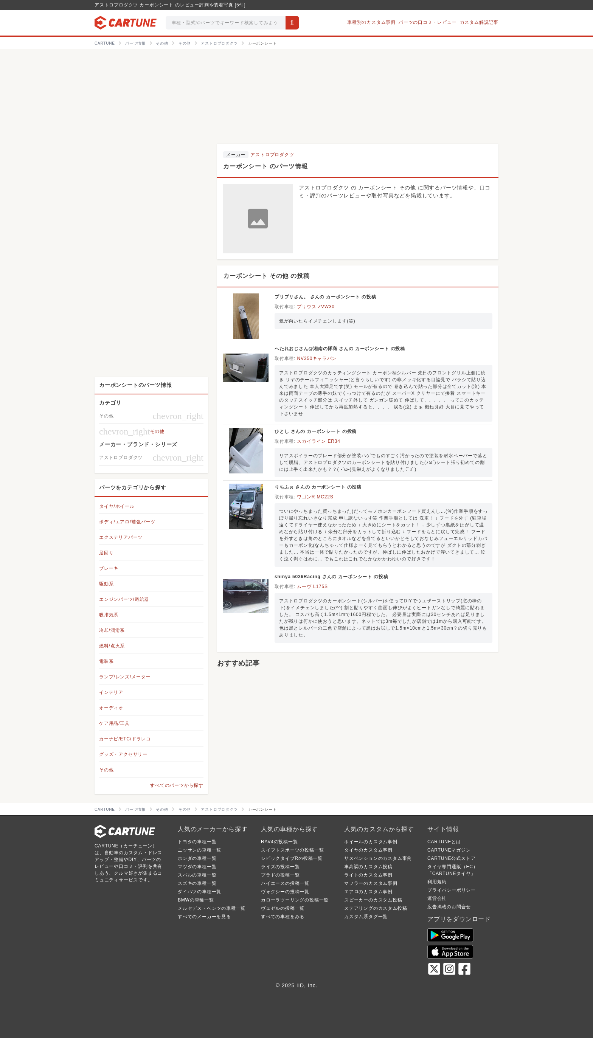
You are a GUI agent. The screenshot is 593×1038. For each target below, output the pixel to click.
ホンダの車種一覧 (197, 858)
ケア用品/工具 (114, 723)
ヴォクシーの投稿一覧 (285, 891)
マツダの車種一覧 (197, 866)
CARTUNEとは (444, 841)
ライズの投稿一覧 (280, 866)
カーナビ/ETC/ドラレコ (125, 739)
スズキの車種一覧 (197, 883)
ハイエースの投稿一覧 (285, 883)
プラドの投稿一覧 (280, 875)
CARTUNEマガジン (449, 850)
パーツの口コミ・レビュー (428, 22)
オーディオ (111, 708)
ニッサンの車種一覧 (199, 850)
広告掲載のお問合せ (449, 906)
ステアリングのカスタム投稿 (375, 908)
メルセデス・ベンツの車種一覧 (211, 908)
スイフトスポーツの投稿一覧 (292, 850)
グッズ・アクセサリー (123, 754)
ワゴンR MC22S (315, 497)
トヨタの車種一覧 (197, 841)
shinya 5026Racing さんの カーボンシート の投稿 (331, 576)
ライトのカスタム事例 (368, 875)
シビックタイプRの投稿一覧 (292, 858)
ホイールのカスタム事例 (370, 841)
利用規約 (437, 881)
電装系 (106, 661)
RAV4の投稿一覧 (279, 841)
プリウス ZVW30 (315, 306)
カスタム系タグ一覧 (366, 916)
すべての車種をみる (282, 916)
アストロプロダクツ (272, 154)
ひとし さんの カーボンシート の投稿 (316, 431)
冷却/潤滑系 (112, 630)
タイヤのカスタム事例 (368, 850)
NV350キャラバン (317, 358)
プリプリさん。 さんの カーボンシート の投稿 (325, 296)
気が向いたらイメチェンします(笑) (317, 321)
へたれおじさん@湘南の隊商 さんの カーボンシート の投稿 (340, 348)
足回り (106, 552)
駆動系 (106, 583)
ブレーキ (108, 568)
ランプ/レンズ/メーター (125, 677)
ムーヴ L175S (312, 586)
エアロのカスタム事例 (368, 891)
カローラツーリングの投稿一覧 (295, 900)
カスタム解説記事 (479, 22)
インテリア (111, 692)
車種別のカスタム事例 (371, 22)
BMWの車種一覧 (196, 900)
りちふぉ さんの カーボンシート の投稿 (318, 487)
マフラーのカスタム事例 (370, 883)
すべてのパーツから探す (176, 785)
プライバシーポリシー (451, 890)
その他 (106, 770)
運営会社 (437, 898)
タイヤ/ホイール (117, 506)
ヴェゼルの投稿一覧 (282, 908)
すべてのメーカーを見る (204, 916)
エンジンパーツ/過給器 (124, 599)
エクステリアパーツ (121, 537)
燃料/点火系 (112, 646)
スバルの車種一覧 (197, 875)
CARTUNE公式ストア (451, 858)
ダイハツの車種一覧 (199, 891)
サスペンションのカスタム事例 (378, 858)
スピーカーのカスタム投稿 (373, 900)
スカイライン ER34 (318, 441)
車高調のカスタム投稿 (368, 866)
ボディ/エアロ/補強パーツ (127, 521)
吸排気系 (108, 615)
